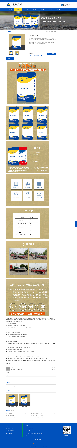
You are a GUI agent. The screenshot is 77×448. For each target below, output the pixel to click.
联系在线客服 (68, 0)
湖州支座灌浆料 (9, 433)
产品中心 (18, 9)
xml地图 (42, 446)
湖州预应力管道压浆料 (10, 430)
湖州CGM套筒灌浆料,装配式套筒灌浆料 (37, 417)
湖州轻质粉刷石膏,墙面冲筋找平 (36, 413)
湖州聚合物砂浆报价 (17, 378)
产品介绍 (10, 58)
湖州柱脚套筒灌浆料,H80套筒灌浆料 (37, 415)
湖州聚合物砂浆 (53, 31)
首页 (46, 31)
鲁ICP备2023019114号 (37, 446)
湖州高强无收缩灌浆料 (10, 428)
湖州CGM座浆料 (9, 413)
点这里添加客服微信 (38, 439)
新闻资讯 (34, 9)
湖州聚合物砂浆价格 (41, 378)
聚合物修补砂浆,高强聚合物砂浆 (16, 369)
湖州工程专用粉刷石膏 (10, 415)
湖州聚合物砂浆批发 (34, 378)
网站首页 (10, 9)
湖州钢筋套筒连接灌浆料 (10, 417)
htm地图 (45, 446)
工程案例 (26, 9)
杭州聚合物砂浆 (15, 386)
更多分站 (64, 0)
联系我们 (58, 9)
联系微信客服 (51, 53)
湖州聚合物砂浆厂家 (9, 378)
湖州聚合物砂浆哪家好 (26, 378)
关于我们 (42, 9)
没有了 (12, 367)
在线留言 (50, 9)
